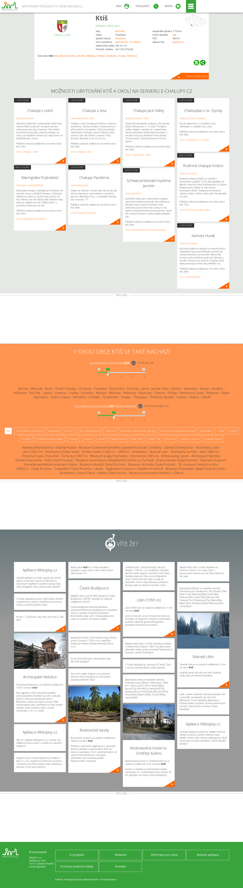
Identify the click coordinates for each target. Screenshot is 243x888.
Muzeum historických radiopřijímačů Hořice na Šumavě (114, 460)
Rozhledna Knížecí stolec (62, 452)
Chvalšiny (100, 388)
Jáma (145, 388)
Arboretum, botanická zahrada (177, 431)
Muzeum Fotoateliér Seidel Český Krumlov (195, 469)
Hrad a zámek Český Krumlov (176, 460)
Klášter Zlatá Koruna (112, 473)
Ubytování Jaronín (25, 118)
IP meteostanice (108, 879)
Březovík (58, 55)
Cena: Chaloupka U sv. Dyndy (194, 139)
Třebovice (132, 55)
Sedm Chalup (60, 397)
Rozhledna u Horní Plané (77, 473)
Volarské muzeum (213, 460)
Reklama (120, 855)
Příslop (172, 393)
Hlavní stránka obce (197, 76)
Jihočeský (120, 31)
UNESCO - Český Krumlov (34, 469)
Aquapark (53, 431)
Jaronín (176, 388)
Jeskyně (88, 438)
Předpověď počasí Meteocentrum (81, 879)
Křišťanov (20, 393)
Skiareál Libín (159, 452)
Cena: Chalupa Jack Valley (138, 154)
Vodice (194, 397)
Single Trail (154, 438)
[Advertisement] (121, 320)
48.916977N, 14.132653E (128, 41)
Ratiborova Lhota (192, 393)
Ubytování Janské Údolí (82, 118)
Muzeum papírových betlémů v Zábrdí (156, 473)
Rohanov (212, 393)
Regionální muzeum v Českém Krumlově (134, 469)
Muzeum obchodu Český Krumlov (151, 464)
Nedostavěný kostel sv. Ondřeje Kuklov (49, 447)
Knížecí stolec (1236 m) (98, 452)
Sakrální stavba (213, 438)
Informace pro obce (164, 855)
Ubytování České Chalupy (192, 118)
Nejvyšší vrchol (118, 438)
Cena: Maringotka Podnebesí (30, 218)
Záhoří (206, 397)
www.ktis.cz (178, 41)
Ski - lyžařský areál (90, 431)
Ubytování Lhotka (188, 243)
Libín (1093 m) (32, 452)
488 (174, 34)
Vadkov (182, 397)
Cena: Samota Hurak (190, 276)
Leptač (47, 393)
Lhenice (60, 393)
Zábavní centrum (190, 438)
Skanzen (110, 431)
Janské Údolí (160, 388)
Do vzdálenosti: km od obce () (105, 406)
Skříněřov (79, 397)
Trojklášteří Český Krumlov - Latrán (78, 469)
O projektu (76, 855)
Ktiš (101, 17)
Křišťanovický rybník (175, 456)
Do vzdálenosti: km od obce (109, 362)
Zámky (233, 431)
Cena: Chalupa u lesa (81, 151)
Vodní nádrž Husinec (58, 460)
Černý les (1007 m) (74, 456)
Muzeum (170, 438)
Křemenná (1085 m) (144, 456)
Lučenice (87, 393)
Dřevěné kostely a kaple (50, 438)
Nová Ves (145, 393)
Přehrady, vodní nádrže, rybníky (137, 431)
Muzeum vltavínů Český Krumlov (103, 464)
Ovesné (159, 393)
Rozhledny (205, 431)
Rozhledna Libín (207, 447)
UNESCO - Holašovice (132, 452)
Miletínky (90, 55)
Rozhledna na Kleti (184, 452)
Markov (101, 393)
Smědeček (111, 55)
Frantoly (133, 388)
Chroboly (85, 388)
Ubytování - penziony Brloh (30, 185)
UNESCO (69, 431)
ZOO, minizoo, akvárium (29, 431)
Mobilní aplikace (208, 855)
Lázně (101, 438)
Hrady (220, 431)
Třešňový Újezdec (162, 397)
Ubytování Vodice (188, 173)
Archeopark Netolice (205, 456)
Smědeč (101, 55)
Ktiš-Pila (81, 55)
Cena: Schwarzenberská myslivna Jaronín (145, 229)
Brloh (49, 388)
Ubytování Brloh (133, 193)
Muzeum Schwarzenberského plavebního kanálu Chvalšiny (120, 447)
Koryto (204, 388)
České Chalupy (65, 388)
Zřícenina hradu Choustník (40, 456)
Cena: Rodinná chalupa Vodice (195, 209)
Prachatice (120, 38)
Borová (23, 388)
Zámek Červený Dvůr (179, 447)
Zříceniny (26, 438)
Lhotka (73, 393)
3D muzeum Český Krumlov (197, 464)
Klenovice (190, 388)
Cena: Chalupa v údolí (27, 151)
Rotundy (73, 438)
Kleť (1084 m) (209, 452)
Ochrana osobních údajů (76, 866)
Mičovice (115, 393)
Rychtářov (41, 397)
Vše (8, 431)
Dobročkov (70, 55)
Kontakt (120, 866)
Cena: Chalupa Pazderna (83, 212)
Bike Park (137, 438)
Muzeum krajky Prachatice (108, 456)
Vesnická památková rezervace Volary (50, 464)
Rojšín (225, 393)
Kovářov (217, 388)
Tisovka (122, 55)
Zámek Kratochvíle (28, 460)
